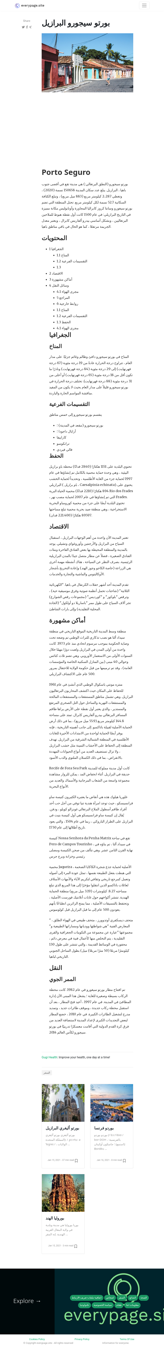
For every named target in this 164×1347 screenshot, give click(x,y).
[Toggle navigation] (144, 5)
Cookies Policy (37, 1339)
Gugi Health (49, 1057)
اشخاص (110, 1297)
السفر (47, 1072)
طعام (119, 1305)
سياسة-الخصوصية (103, 1305)
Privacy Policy (82, 1339)
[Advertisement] (87, 123)
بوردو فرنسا (104, 1128)
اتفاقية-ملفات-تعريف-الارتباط (87, 1297)
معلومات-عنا (132, 1305)
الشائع (132, 1297)
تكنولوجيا (84, 1305)
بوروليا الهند (55, 1218)
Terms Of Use (127, 1339)
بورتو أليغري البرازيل (62, 1128)
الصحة (144, 1297)
